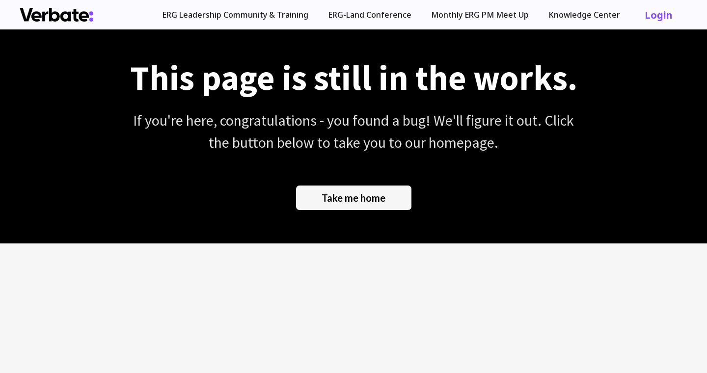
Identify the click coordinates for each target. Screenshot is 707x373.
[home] (56, 15)
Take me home (353, 198)
